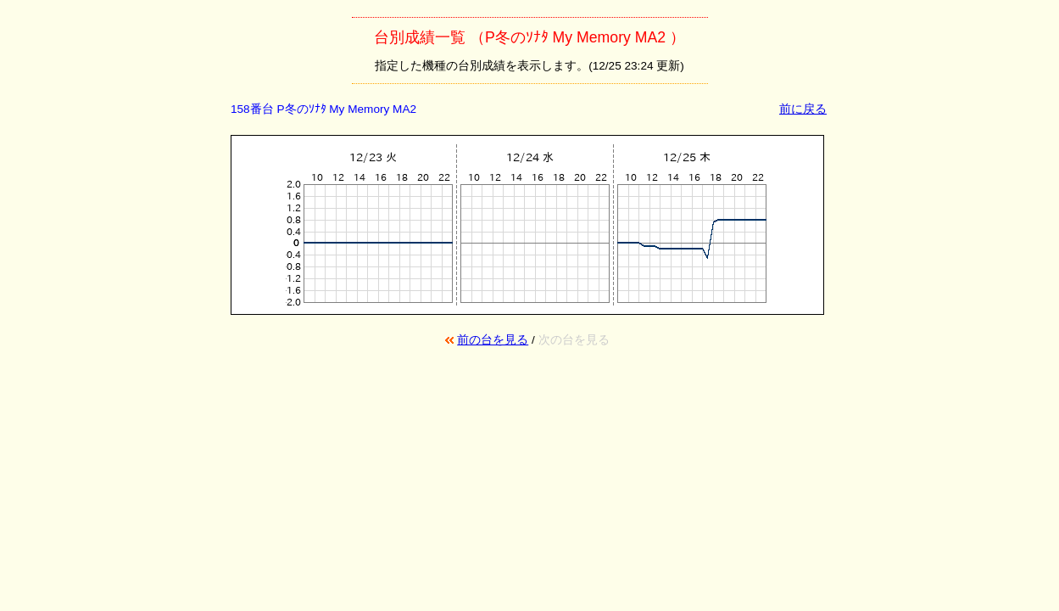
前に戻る (803, 109)
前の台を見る (492, 340)
